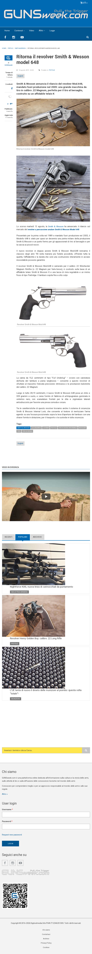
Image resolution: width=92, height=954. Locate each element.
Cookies (46, 949)
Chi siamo (46, 931)
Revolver (82, 428)
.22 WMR (46, 428)
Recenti (8, 537)
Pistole (52, 70)
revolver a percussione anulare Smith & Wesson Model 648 (55, 229)
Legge (53, 30)
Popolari (22, 537)
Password (7, 822)
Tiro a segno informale (68, 428)
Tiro (18, 431)
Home (7, 30)
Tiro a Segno (27, 431)
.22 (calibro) (36, 428)
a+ (11, 103)
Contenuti (19, 30)
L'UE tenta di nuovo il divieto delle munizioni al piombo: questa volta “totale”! (47, 692)
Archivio (37, 537)
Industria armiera (20, 592)
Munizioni (15, 700)
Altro (42, 30)
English (20, 76)
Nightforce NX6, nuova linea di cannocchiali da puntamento (42, 586)
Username (7, 810)
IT (84, 2)
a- (8, 104)
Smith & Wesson (56, 226)
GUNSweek (8, 65)
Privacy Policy (46, 945)
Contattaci (46, 936)
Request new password (12, 836)
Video (32, 30)
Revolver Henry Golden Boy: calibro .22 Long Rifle (37, 638)
